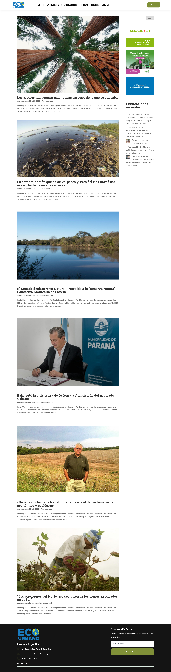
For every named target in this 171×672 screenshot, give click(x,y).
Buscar (150, 18)
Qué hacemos (70, 5)
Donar (153, 5)
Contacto (106, 5)
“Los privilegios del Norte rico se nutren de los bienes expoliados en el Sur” (67, 598)
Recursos (94, 5)
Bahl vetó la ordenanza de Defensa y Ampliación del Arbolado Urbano (65, 397)
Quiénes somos (54, 5)
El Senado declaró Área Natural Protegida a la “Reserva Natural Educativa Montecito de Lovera (66, 290)
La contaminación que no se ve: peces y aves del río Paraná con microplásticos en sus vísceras (66, 183)
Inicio (41, 5)
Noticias (84, 5)
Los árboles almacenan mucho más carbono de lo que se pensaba (67, 97)
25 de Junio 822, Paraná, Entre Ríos (36, 649)
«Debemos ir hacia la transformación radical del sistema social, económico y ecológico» (66, 504)
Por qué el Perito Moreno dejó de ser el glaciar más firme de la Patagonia (140, 150)
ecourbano (24, 101)
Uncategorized (47, 101)
